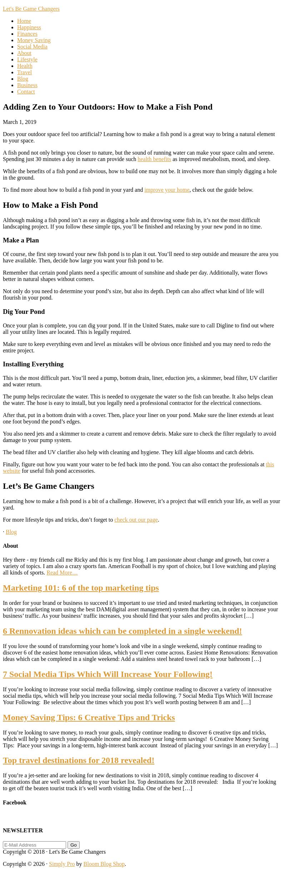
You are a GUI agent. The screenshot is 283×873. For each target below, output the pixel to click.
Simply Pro (62, 864)
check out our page (136, 520)
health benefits (154, 159)
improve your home (166, 190)
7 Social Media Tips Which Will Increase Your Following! (108, 674)
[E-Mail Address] (34, 845)
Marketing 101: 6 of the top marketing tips (81, 587)
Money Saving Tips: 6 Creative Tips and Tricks (89, 717)
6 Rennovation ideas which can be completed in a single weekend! (122, 631)
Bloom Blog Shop (104, 864)
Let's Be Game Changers (31, 9)
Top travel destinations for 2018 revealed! (78, 760)
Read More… (62, 573)
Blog (11, 532)
